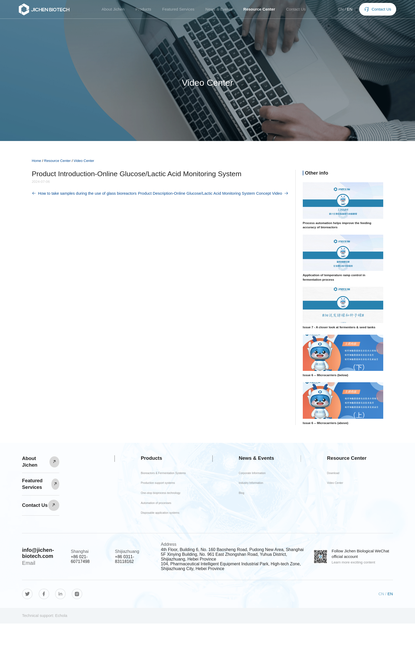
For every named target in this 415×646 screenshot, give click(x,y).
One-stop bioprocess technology (154, 504)
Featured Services (178, 10)
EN (346, 10)
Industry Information (256, 498)
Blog (250, 513)
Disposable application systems (156, 533)
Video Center (84, 161)
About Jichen (113, 10)
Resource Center (259, 10)
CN (337, 10)
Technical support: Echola (44, 638)
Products (143, 10)
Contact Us (296, 10)
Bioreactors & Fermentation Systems (161, 476)
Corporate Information (256, 482)
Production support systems (161, 490)
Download (342, 479)
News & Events (218, 10)
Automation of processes (158, 519)
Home (36, 161)
